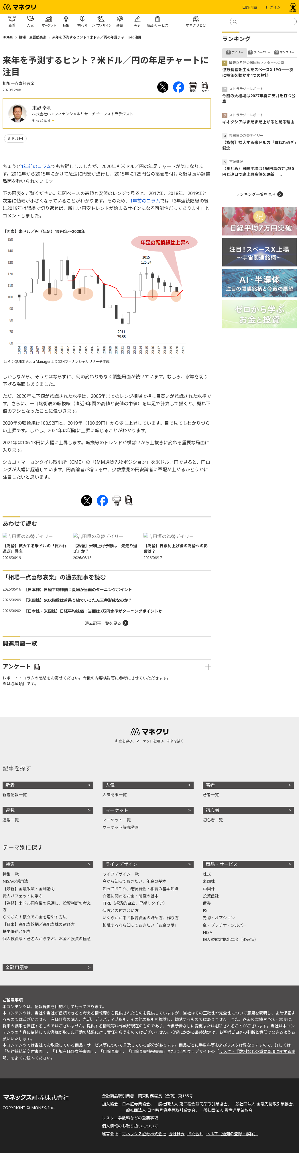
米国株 (209, 881)
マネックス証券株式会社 (144, 1133)
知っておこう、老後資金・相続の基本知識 (140, 888)
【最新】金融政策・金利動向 (29, 888)
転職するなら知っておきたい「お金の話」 (140, 925)
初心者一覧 (213, 820)
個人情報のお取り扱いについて (130, 1126)
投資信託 (211, 896)
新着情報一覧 (15, 794)
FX (205, 910)
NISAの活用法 (15, 881)
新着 (10, 785)
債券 (207, 903)
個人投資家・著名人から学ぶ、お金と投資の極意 (47, 938)
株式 (207, 874)
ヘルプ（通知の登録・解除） (232, 1133)
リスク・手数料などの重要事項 (130, 1118)
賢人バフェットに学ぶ (23, 896)
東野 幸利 (42, 108)
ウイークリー (262, 52)
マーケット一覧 (117, 820)
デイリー (237, 52)
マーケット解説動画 (121, 827)
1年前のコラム (36, 166)
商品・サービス (222, 864)
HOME (8, 37)
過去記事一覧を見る (103, 623)
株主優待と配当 (17, 931)
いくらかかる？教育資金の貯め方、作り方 (141, 917)
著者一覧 (211, 794)
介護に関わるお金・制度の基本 (131, 896)
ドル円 (17, 138)
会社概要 (177, 1133)
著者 (210, 785)
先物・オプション (219, 917)
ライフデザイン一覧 (121, 874)
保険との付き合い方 (121, 910)
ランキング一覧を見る (256, 194)
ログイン (273, 7)
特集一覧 (11, 874)
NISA (207, 932)
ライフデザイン (121, 864)
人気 (110, 785)
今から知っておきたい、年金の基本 (134, 881)
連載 (10, 810)
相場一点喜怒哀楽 (32, 37)
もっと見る (42, 120)
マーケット (116, 810)
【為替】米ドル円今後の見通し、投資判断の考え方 (47, 906)
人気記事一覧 (115, 794)
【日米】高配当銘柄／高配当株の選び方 (39, 924)
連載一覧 (11, 820)
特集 (10, 864)
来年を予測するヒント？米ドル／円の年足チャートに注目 (96, 37)
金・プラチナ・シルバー (225, 925)
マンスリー (287, 52)
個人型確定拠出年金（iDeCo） (230, 939)
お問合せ (195, 1133)
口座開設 (249, 7)
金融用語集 (16, 967)
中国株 (209, 888)
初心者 (212, 810)
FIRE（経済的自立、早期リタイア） (135, 903)
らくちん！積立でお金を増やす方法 (35, 917)
